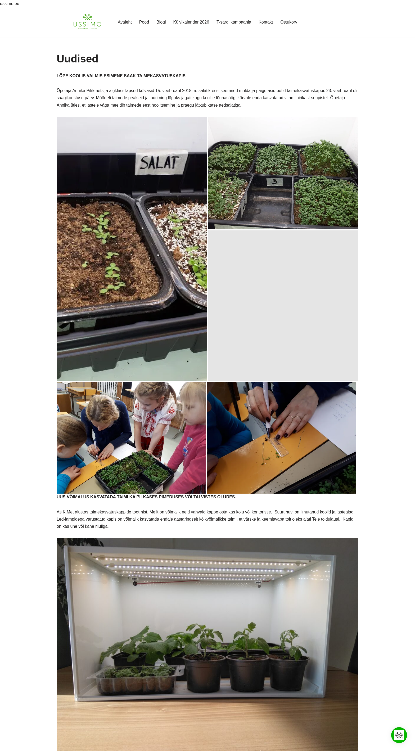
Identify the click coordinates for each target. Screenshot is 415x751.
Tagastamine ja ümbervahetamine (89, 717)
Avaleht (125, 22)
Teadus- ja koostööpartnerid (84, 696)
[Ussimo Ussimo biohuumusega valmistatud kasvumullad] (87, 22)
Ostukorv (289, 22)
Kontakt (266, 22)
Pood (144, 22)
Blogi (161, 22)
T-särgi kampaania (233, 22)
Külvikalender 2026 (191, 22)
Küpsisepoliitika (72, 703)
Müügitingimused (74, 710)
